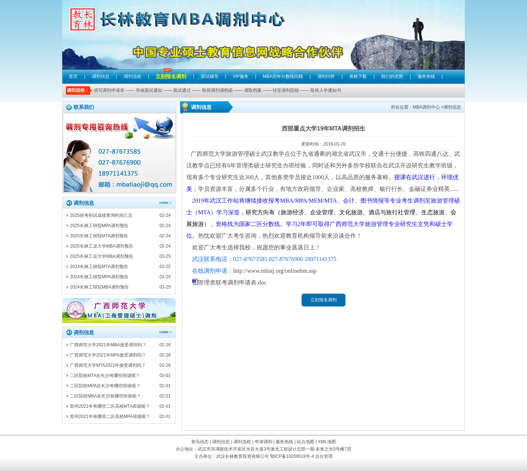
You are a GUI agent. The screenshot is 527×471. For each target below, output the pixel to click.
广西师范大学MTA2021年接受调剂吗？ (108, 365)
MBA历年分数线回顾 (283, 76)
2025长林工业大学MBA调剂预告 (101, 246)
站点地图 (305, 441)
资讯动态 (200, 441)
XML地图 (327, 441)
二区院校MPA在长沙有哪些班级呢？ (105, 385)
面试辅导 (209, 76)
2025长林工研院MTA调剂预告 (99, 235)
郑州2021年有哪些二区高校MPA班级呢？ (110, 416)
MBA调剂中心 (426, 107)
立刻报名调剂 (171, 71)
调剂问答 (326, 76)
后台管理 (324, 456)
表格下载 (358, 76)
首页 (73, 76)
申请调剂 (263, 441)
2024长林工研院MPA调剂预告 (99, 276)
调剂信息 (100, 76)
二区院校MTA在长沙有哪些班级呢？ (105, 375)
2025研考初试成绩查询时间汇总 (101, 215)
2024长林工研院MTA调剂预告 (99, 266)
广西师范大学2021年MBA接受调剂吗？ (108, 344)
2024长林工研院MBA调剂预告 (99, 287)
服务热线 (426, 76)
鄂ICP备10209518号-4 (292, 456)
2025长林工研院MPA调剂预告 (99, 225)
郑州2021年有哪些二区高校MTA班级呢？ (110, 406)
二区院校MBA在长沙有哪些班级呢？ (105, 396)
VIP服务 (240, 76)
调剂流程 (132, 76)
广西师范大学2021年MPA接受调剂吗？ (108, 355)
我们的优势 (392, 76)
